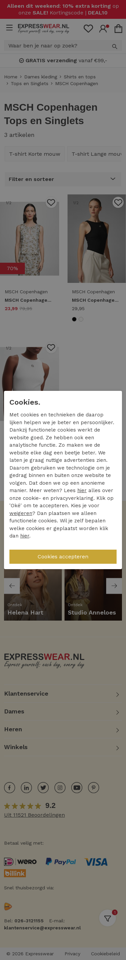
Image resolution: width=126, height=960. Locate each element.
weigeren (20, 513)
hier (82, 490)
